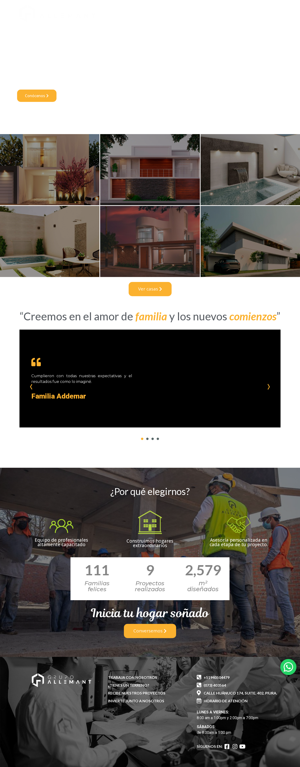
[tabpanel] (150, 378)
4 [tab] (158, 439)
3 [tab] (152, 439)
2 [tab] (147, 439)
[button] (246, 11)
